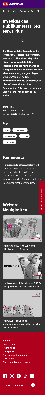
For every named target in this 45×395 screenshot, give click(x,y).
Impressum (9, 344)
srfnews (24, 136)
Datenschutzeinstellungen (17, 362)
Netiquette (9, 351)
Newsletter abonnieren (19, 385)
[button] (40, 3)
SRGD (15, 11)
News (6, 130)
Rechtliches (9, 347)
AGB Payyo (8, 358)
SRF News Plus (20, 130)
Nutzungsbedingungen (15, 355)
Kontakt (7, 340)
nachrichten (9, 136)
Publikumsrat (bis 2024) (29, 11)
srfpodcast (9, 142)
